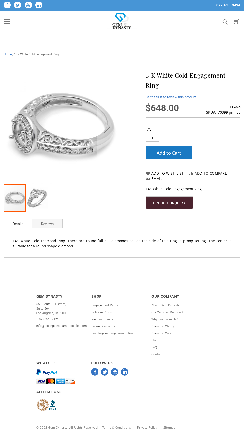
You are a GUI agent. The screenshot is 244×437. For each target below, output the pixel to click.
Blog (154, 340)
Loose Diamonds (103, 326)
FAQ (154, 347)
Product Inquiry (169, 202)
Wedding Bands (103, 319)
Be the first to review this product (171, 97)
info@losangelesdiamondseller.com (61, 326)
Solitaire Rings (102, 312)
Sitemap (169, 427)
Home (8, 54)
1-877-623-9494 (226, 5)
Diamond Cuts (161, 333)
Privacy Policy (147, 427)
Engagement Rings (105, 305)
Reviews (47, 224)
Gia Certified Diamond (167, 312)
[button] (107, 127)
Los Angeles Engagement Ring (113, 333)
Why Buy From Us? (164, 319)
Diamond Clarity (162, 326)
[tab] (18, 223)
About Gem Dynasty (165, 305)
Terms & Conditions (116, 427)
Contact (157, 354)
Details (18, 224)
